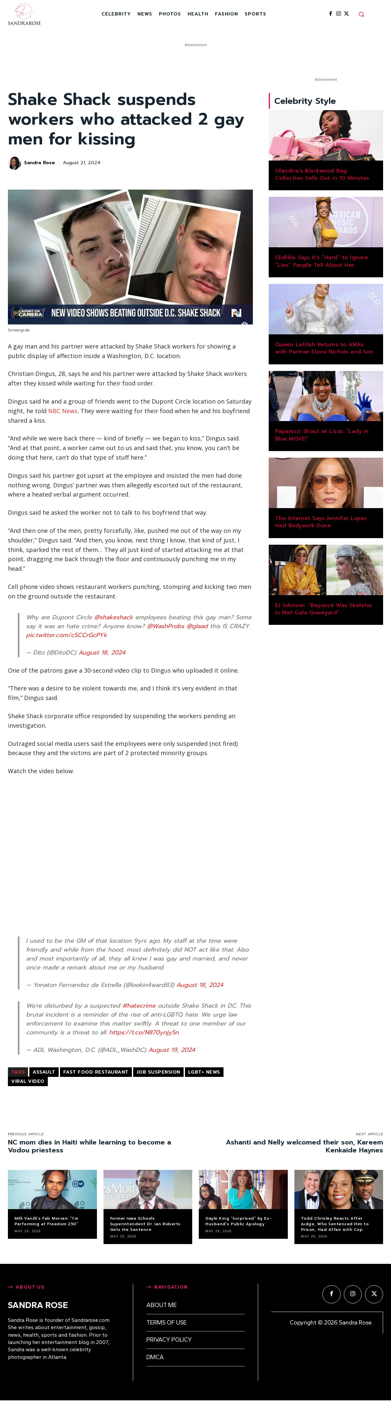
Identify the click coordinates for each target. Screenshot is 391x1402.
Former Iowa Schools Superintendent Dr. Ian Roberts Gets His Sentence (145, 1224)
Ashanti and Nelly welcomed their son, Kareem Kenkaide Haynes (304, 1146)
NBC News (62, 411)
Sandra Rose (39, 163)
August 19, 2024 (171, 1049)
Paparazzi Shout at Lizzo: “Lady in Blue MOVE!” (322, 436)
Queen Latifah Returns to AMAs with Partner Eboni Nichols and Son (324, 349)
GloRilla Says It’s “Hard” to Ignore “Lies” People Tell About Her (321, 263)
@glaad (197, 626)
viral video (28, 1081)
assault (44, 1072)
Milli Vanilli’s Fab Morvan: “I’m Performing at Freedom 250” (46, 1221)
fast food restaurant (96, 1072)
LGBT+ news (204, 1072)
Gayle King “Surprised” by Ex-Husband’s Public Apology (238, 1221)
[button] (361, 14)
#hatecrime (139, 1005)
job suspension (158, 1072)
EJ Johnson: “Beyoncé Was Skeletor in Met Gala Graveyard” (324, 610)
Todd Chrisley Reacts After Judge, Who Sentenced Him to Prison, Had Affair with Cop (335, 1224)
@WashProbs (165, 626)
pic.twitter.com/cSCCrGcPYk (66, 635)
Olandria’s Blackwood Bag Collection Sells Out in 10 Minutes (322, 176)
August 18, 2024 (101, 652)
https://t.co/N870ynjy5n (144, 1032)
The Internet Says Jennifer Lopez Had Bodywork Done (321, 523)
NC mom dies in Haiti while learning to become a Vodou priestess (89, 1146)
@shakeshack (113, 617)
